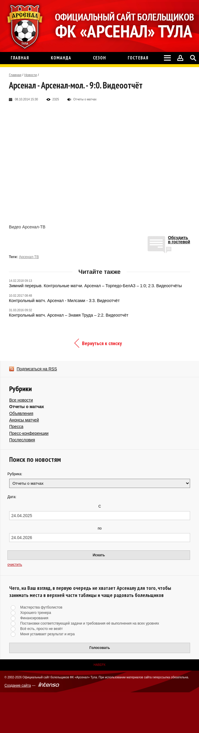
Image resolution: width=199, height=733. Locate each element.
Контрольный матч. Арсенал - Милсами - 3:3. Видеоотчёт (64, 300)
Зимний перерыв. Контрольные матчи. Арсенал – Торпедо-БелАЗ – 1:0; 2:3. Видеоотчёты (95, 285)
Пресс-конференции (28, 433)
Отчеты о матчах (26, 406)
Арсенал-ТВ (29, 257)
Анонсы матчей (24, 420)
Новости (30, 75)
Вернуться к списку (102, 343)
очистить (14, 565)
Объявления (21, 413)
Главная (15, 75)
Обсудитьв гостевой (179, 240)
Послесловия (22, 439)
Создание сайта (17, 685)
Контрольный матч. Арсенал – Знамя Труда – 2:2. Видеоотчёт (68, 315)
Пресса (16, 426)
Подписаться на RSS (37, 368)
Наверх (99, 664)
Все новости (21, 400)
